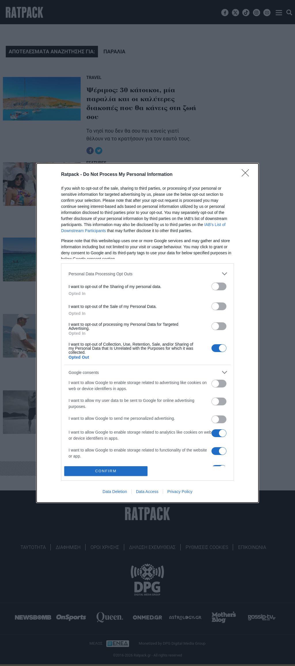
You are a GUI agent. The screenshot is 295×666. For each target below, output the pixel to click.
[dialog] (147, 333)
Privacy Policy (179, 491)
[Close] (247, 174)
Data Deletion (115, 491)
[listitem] (147, 274)
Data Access (147, 491)
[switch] (218, 286)
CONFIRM (106, 471)
